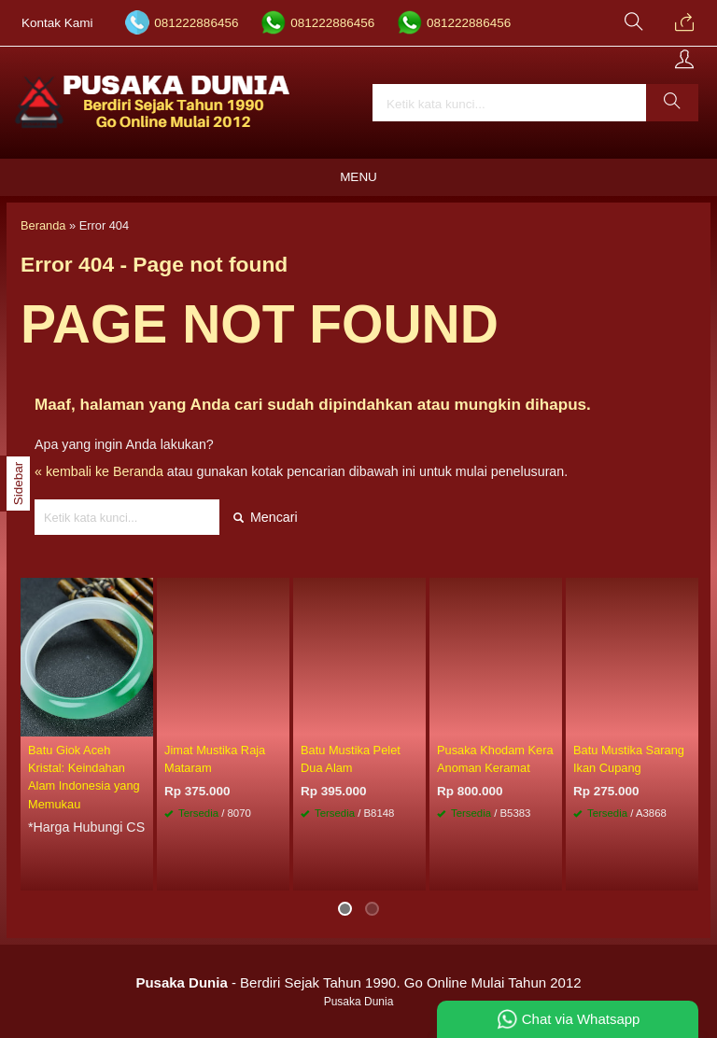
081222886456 (196, 23)
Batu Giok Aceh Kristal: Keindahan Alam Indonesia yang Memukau (84, 777)
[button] (672, 102)
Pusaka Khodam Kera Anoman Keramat (495, 759)
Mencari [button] (265, 517)
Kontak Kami (57, 23)
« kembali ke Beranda (99, 471)
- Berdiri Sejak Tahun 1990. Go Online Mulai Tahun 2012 (358, 982)
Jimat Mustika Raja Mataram (214, 759)
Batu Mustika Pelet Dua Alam (351, 759)
